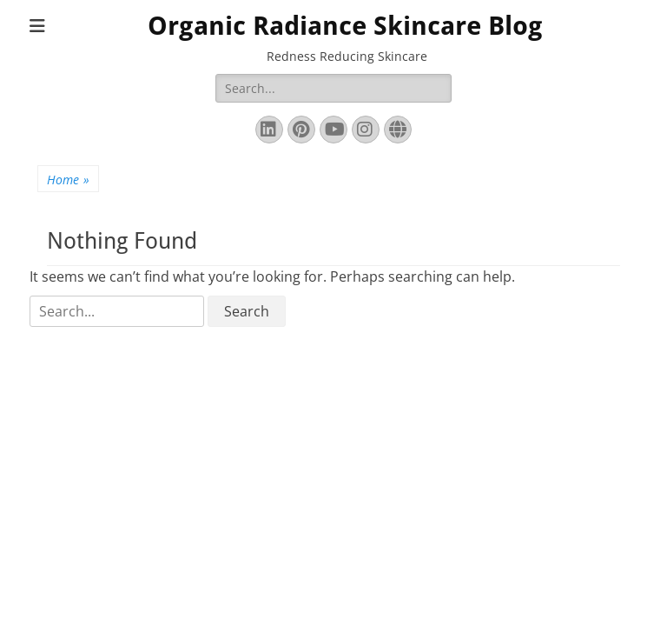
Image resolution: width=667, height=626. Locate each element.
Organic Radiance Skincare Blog (345, 25)
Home (68, 179)
